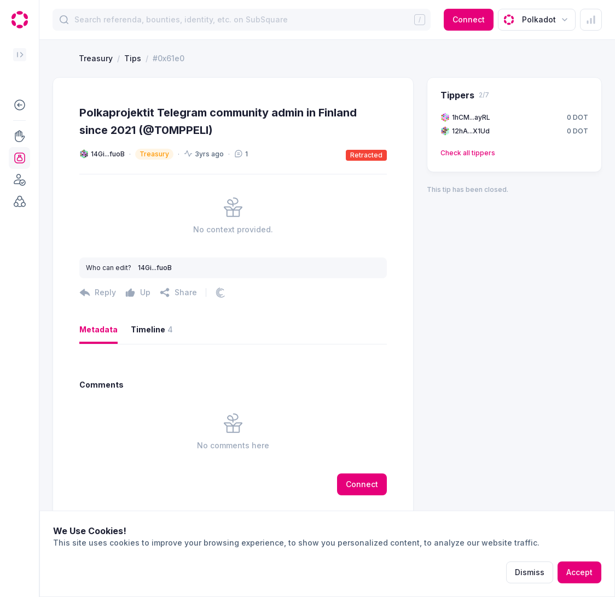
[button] (19, 105)
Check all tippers (467, 153)
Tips (132, 58)
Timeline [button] (152, 329)
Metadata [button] (98, 329)
